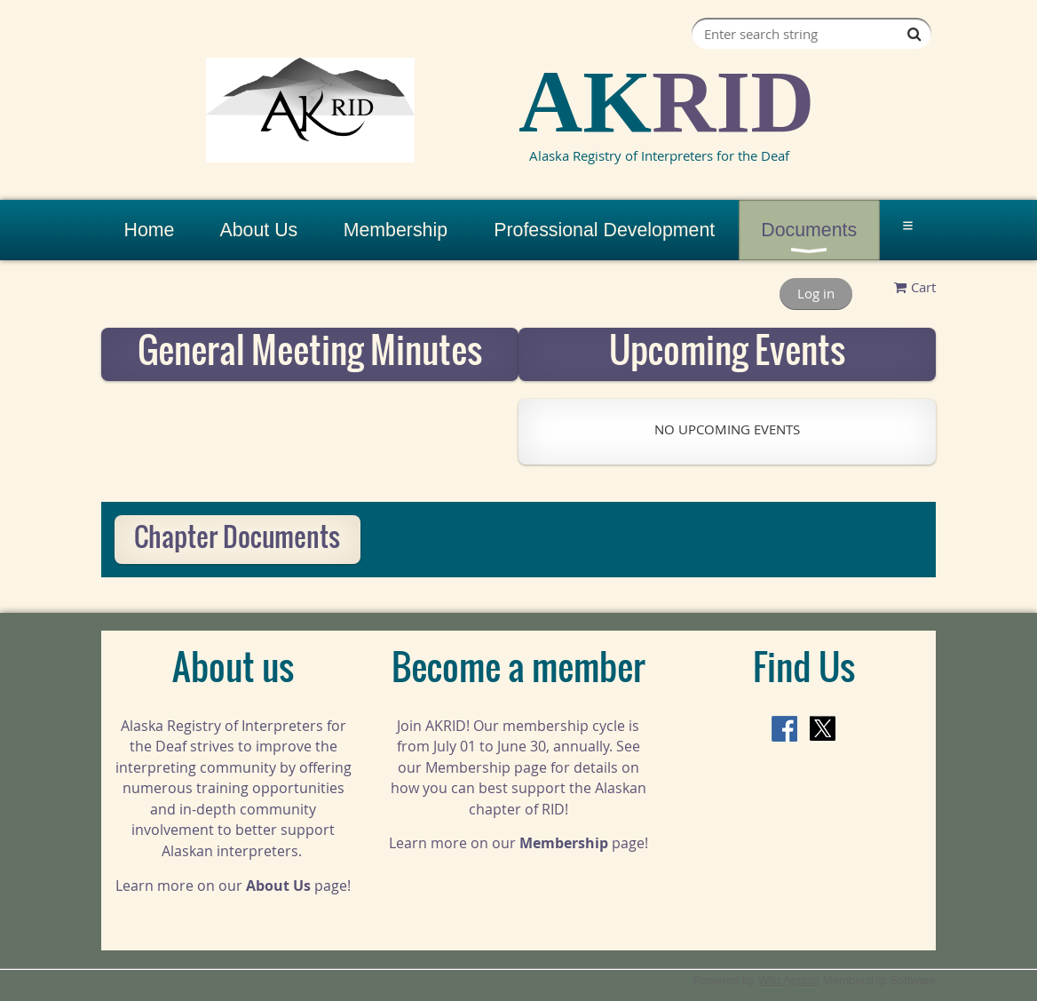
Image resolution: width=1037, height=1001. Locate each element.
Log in (816, 293)
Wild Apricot (788, 980)
